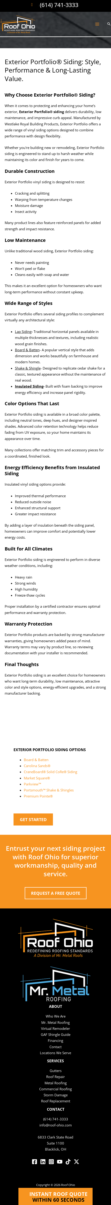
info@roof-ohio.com (55, 1125)
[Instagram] (51, 1161)
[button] (109, 24)
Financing (55, 1040)
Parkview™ (32, 784)
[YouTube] (59, 1161)
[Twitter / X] (76, 1161)
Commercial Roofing (55, 1089)
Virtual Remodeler (55, 1028)
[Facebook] (34, 1161)
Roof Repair (55, 1076)
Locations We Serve (55, 1052)
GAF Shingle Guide (55, 1034)
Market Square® (37, 778)
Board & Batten (36, 759)
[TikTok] (68, 1161)
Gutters (56, 1070)
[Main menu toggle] (97, 24)
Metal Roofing (56, 1083)
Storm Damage (56, 1095)
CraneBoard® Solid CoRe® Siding (50, 771)
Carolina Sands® (37, 765)
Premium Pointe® (38, 796)
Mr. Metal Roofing (55, 1022)
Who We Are (56, 1016)
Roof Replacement (55, 1101)
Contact (55, 1046)
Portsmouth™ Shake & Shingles (49, 790)
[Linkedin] (43, 1161)
